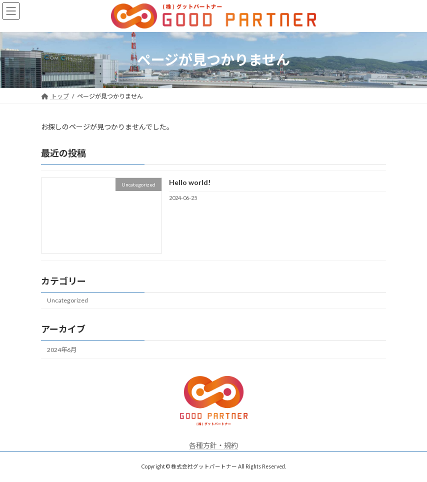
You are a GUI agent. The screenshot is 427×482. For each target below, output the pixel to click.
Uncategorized (67, 300)
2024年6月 (61, 349)
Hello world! (189, 182)
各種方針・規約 (213, 445)
